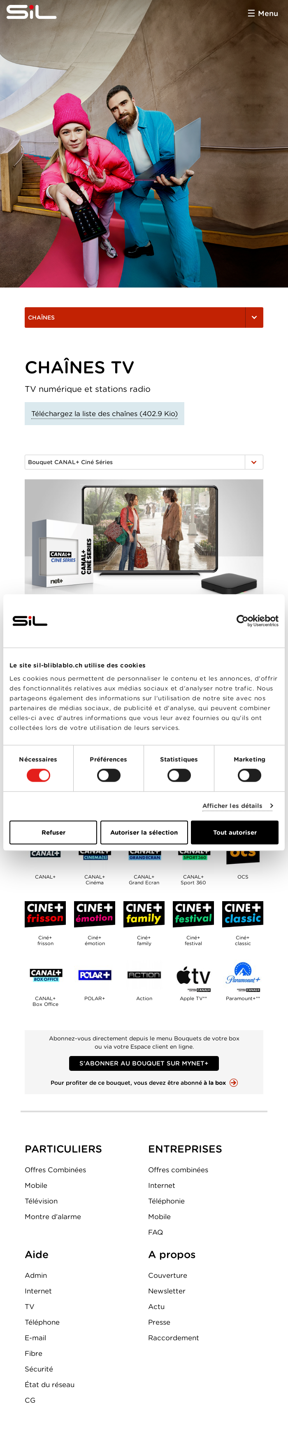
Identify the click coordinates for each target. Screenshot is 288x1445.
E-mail (35, 1338)
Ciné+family (144, 914)
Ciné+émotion (94, 914)
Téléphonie (166, 1201)
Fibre (33, 1353)
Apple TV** (193, 975)
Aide (37, 1254)
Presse (159, 1322)
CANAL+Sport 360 (193, 853)
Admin (36, 1275)
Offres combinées (178, 1170)
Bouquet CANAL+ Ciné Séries (144, 462)
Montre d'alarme (53, 1217)
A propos (172, 1254)
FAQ (155, 1232)
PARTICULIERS (63, 1149)
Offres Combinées (55, 1170)
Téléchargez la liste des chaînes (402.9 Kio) (104, 414)
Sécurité (39, 1369)
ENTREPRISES (185, 1149)
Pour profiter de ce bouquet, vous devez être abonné (138, 1082)
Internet (161, 1185)
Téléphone (42, 1322)
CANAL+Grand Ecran (144, 853)
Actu (156, 1306)
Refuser (53, 832)
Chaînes (144, 317)
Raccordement (173, 1338)
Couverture (167, 1275)
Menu (268, 13)
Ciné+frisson (45, 914)
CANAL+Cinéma (94, 853)
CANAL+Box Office (45, 975)
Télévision (41, 1201)
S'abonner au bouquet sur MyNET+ (144, 1063)
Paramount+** (242, 975)
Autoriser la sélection (144, 832)
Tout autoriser (235, 832)
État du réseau (49, 1385)
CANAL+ (45, 853)
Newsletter (167, 1291)
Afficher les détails (232, 806)
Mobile (36, 1185)
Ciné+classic (242, 914)
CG (30, 1400)
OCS (242, 853)
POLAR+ (94, 975)
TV (30, 1306)
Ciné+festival (193, 914)
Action (144, 975)
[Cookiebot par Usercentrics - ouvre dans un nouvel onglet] (243, 621)
